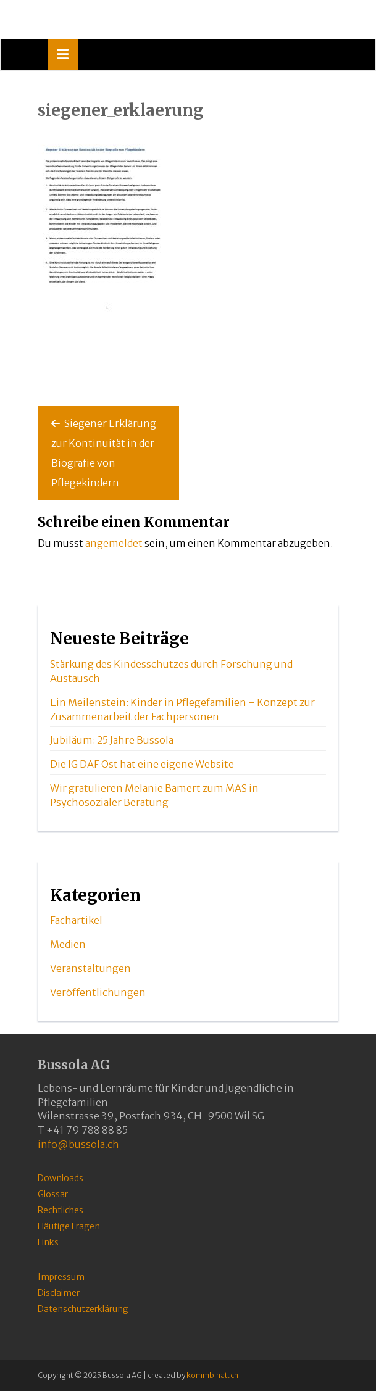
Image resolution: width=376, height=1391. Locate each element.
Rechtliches (60, 1210)
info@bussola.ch (78, 1144)
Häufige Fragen (69, 1226)
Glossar (53, 1194)
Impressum (61, 1276)
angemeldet (114, 543)
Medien (68, 944)
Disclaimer (59, 1292)
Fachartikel (76, 920)
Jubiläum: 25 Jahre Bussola (111, 740)
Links (48, 1242)
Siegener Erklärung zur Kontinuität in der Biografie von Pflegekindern (103, 453)
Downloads (60, 1178)
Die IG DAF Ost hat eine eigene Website (142, 764)
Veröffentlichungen (98, 992)
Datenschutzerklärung (83, 1308)
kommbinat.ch (212, 1375)
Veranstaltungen (90, 968)
